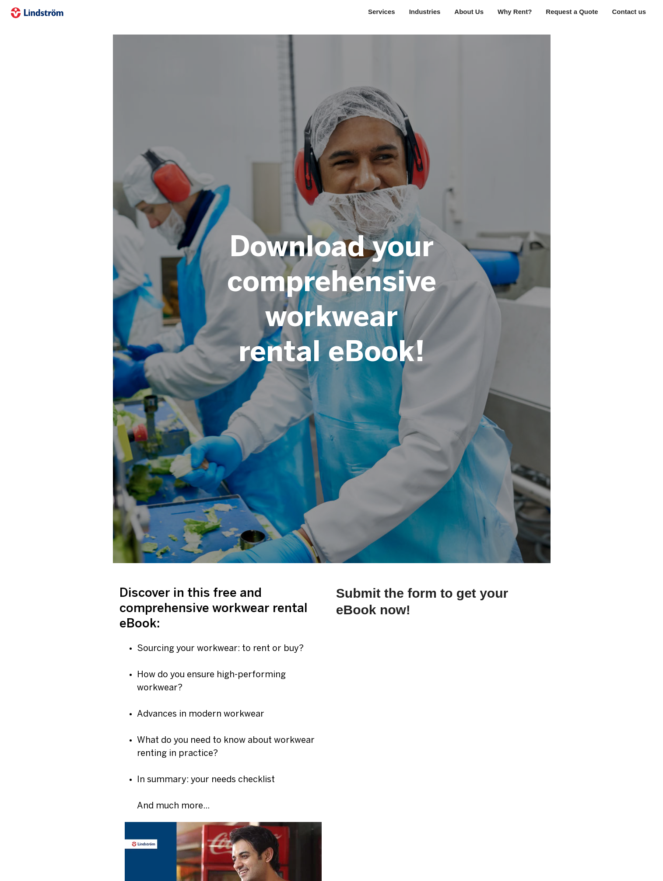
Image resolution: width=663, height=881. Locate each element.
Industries (425, 11)
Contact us (629, 11)
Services (381, 11)
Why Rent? (515, 11)
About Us (469, 11)
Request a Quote (572, 11)
